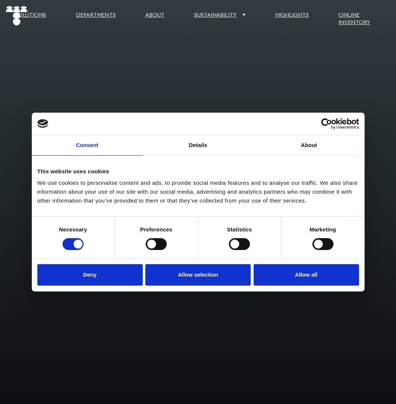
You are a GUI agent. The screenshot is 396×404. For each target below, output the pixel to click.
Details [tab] (198, 145)
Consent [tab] (87, 145)
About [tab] (309, 145)
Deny (90, 274)
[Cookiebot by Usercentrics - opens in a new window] (326, 123)
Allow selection (198, 274)
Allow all (306, 274)
